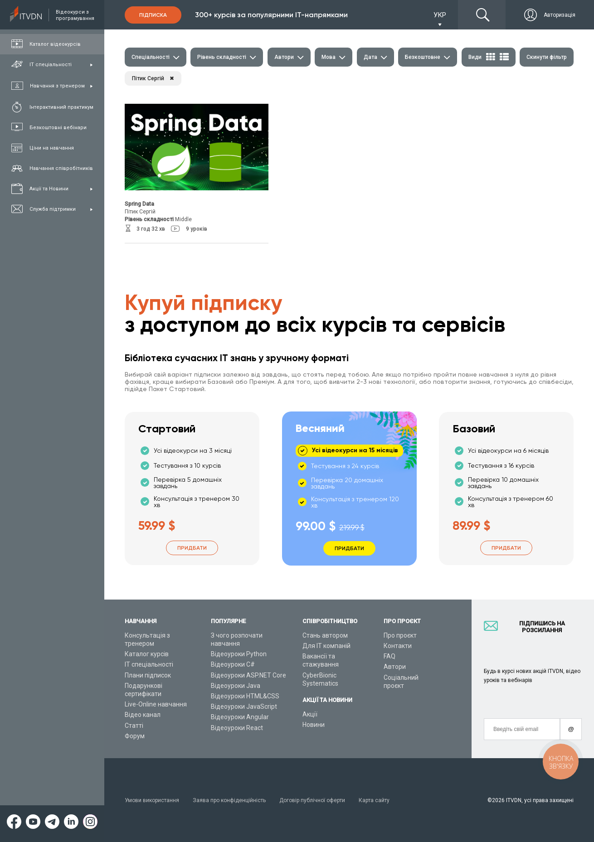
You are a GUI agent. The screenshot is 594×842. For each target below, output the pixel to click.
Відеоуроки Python (239, 654)
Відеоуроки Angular (240, 717)
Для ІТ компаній (326, 645)
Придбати (192, 548)
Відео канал (143, 714)
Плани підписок (148, 675)
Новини (313, 724)
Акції (309, 714)
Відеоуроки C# (233, 664)
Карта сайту (374, 800)
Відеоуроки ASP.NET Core (248, 675)
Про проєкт (400, 635)
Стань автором (325, 635)
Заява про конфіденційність (229, 800)
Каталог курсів (147, 654)
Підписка (153, 15)
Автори (395, 666)
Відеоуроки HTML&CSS (245, 696)
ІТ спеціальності (149, 664)
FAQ (389, 656)
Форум (135, 736)
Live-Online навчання (156, 704)
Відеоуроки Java (235, 685)
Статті (134, 725)
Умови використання (152, 800)
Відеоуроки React (237, 727)
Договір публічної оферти (312, 800)
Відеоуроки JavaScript (244, 706)
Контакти (398, 645)
